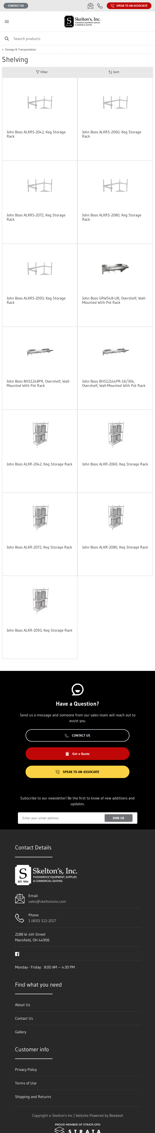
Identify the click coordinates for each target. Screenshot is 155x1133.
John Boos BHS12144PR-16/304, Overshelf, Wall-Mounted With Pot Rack (113, 383)
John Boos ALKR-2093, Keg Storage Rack (39, 630)
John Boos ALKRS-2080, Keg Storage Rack (111, 217)
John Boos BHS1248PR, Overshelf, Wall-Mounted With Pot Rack (38, 383)
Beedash (116, 1115)
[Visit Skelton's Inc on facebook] (17, 953)
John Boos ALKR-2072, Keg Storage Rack (39, 547)
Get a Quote (77, 754)
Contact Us (16, 5)
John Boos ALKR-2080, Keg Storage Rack (115, 547)
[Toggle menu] (6, 22)
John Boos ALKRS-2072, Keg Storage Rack (36, 217)
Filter (42, 72)
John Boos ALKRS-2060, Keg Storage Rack (111, 134)
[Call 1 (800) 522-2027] (100, 6)
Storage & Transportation (20, 49)
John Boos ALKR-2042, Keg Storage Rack (39, 464)
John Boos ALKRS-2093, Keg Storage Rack (36, 300)
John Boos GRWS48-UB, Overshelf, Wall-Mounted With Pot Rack (114, 300)
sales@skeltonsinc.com (47, 901)
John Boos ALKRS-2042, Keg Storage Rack (36, 134)
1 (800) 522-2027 (42, 920)
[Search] (77, 38)
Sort (113, 72)
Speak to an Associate (129, 6)
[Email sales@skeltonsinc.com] (90, 6)
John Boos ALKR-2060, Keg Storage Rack (115, 464)
